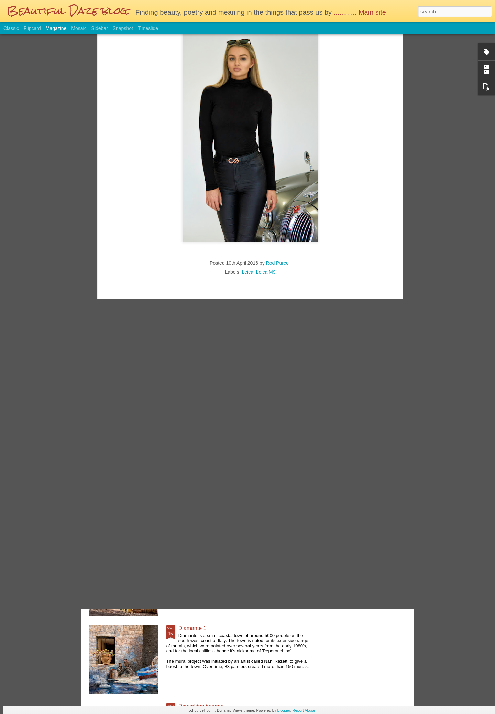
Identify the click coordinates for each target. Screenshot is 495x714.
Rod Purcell (278, 171)
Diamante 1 (192, 628)
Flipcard (32, 28)
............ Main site (361, 12)
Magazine (56, 28)
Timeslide (148, 28)
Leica (247, 180)
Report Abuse (304, 710)
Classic (11, 28)
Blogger (283, 710)
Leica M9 (266, 180)
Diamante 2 (192, 550)
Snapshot (123, 28)
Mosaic (78, 28)
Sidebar (99, 28)
